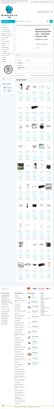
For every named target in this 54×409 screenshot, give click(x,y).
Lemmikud (43, 306)
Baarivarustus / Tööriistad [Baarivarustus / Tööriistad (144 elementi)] (19, 302)
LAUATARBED (8, 51)
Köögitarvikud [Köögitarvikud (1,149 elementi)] (18, 332)
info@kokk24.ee (47, 12)
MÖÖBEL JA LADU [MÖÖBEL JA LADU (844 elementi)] (19, 349)
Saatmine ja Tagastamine (46, 315)
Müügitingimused (44, 311)
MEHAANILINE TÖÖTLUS (8, 33)
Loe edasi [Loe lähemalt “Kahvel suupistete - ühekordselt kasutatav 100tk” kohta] (27, 255)
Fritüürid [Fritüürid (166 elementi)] (17, 304)
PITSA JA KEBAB (8, 37)
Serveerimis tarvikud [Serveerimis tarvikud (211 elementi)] (19, 374)
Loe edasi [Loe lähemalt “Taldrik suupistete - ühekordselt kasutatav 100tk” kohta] (20, 118)
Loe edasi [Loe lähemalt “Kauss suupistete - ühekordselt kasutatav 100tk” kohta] (49, 118)
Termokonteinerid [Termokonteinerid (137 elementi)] (19, 390)
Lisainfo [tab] (18, 55)
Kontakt (42, 305)
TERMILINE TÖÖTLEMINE (8, 35)
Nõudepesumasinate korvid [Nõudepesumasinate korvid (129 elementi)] (19, 360)
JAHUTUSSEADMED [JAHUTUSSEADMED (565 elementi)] (19, 323)
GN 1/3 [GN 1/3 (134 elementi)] (17, 313)
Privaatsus (43, 314)
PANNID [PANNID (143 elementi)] (17, 362)
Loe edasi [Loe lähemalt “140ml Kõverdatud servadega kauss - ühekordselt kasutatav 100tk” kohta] (49, 97)
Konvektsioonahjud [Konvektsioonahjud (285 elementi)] (19, 327)
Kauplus (42, 303)
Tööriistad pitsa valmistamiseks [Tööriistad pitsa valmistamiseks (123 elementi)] (19, 398)
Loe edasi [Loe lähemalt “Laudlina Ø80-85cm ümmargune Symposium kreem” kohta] (27, 197)
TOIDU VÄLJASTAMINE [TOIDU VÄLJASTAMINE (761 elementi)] (20, 395)
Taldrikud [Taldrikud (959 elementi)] (17, 382)
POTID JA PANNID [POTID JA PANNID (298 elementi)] (19, 369)
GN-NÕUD (8, 25)
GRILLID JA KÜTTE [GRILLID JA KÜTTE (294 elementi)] (19, 316)
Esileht (42, 297)
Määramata (4, 61)
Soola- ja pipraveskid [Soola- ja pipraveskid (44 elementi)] (19, 380)
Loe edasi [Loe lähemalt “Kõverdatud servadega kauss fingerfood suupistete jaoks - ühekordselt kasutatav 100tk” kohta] (49, 236)
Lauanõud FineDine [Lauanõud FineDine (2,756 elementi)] (19, 340)
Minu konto (43, 310)
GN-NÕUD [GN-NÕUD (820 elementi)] (17, 309)
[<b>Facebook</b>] (8, 87)
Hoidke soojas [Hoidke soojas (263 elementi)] (18, 318)
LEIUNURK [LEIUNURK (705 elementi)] (17, 345)
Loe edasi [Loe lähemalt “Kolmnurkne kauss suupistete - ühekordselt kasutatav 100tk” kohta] (27, 118)
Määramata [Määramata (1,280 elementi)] (18, 352)
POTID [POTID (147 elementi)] (17, 367)
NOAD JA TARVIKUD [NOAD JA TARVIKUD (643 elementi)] (19, 354)
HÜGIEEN (8, 45)
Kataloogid (43, 302)
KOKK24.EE (19, 407)
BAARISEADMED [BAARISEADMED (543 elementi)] (18, 298)
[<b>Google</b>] (8, 91)
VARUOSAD (4, 59)
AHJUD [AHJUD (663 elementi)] (17, 296)
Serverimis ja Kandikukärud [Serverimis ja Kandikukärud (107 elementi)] (20, 377)
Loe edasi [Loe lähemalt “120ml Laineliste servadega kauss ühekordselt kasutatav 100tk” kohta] (27, 97)
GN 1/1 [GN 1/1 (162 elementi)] (17, 311)
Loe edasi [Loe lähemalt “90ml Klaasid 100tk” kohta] (20, 197)
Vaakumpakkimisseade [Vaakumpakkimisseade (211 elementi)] (20, 401)
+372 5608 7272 (47, 11)
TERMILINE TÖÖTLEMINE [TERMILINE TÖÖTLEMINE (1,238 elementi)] (19, 388)
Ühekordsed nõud (48, 75)
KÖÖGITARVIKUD (8, 27)
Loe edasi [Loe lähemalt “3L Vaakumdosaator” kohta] (27, 216)
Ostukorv (42, 313)
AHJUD (8, 39)
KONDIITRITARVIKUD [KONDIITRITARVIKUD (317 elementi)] (19, 325)
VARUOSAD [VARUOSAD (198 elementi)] (18, 403)
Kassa (42, 301)
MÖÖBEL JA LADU (8, 43)
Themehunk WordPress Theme (34, 407)
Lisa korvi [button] (21, 97)
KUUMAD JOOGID (8, 49)
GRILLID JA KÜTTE (8, 55)
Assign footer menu (5, 289)
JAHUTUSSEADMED (8, 41)
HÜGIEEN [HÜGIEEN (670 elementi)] (17, 320)
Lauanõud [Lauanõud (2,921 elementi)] (18, 338)
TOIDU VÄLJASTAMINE (8, 53)
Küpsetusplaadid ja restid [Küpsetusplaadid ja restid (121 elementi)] (19, 335)
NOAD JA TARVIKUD (8, 29)
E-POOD (42, 296)
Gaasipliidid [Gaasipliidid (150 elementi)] (18, 306)
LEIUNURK (4, 57)
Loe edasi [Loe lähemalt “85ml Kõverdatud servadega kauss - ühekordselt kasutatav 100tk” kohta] (42, 236)
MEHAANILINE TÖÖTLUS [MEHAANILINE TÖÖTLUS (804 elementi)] (20, 347)
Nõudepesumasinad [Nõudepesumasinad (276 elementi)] (19, 356)
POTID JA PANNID (8, 23)
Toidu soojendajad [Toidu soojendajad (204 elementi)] (19, 393)
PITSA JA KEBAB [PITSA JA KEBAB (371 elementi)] (19, 365)
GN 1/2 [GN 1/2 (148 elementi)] (23, 311)
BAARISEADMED (8, 47)
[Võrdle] (20, 100)
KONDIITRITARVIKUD (8, 31)
